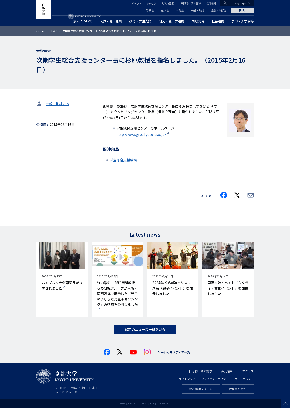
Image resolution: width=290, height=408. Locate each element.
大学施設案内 (168, 3)
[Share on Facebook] (223, 195)
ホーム (40, 31)
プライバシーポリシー (215, 378)
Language (240, 3)
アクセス (151, 3)
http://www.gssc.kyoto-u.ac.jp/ (141, 134)
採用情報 (211, 3)
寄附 (242, 10)
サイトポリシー (244, 378)
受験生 (150, 10)
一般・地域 (197, 10)
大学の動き (43, 51)
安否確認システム (201, 389)
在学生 (165, 10)
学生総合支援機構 (123, 160)
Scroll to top (285, 403)
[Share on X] (237, 195)
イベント (137, 3)
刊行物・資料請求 (191, 3)
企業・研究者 (219, 10)
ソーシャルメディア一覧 (174, 352)
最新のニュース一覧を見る (145, 329)
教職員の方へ (237, 389)
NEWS (53, 31)
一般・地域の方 (57, 103)
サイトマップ (187, 378)
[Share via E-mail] (250, 195)
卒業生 (180, 10)
